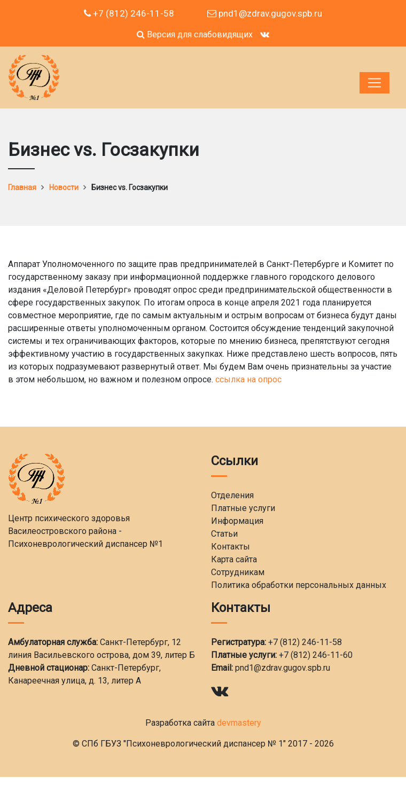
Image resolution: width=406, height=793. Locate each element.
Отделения (232, 495)
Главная (22, 187)
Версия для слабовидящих (195, 34)
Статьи (224, 534)
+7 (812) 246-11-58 (129, 13)
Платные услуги (243, 508)
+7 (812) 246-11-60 (316, 655)
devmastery (239, 723)
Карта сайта (234, 559)
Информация (237, 521)
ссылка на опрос (248, 379)
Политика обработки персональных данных (298, 585)
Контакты (230, 546)
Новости (64, 187)
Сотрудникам (237, 572)
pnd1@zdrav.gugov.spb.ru (264, 13)
